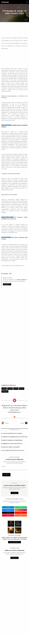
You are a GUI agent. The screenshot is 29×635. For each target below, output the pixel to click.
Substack (21, 515)
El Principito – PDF (6, 273)
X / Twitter (8, 512)
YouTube (21, 512)
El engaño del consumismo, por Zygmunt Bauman (11, 440)
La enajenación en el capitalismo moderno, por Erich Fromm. (14, 436)
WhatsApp (16, 388)
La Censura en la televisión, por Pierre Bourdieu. (11, 433)
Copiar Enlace (4, 391)
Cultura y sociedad (18, 15)
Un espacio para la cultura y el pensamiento (10, 447)
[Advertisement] (14, 335)
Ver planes (14, 492)
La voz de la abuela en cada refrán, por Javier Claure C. (13, 450)
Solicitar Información (14, 542)
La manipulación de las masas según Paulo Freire (11, 443)
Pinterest (8, 515)
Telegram (21, 388)
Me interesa (14, 557)
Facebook (4, 388)
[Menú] (27, 1)
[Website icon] (14, 417)
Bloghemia (5, 2)
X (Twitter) (10, 388)
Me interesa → (7, 284)
